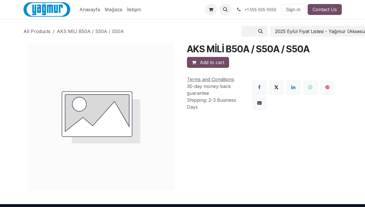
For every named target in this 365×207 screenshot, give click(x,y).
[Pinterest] (327, 87)
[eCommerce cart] (211, 9)
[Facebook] (259, 87)
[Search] (260, 31)
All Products (37, 31)
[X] (276, 87)
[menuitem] (89, 9)
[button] (225, 9)
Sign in (293, 9)
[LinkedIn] (293, 87)
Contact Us (325, 9)
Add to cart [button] (208, 62)
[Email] (259, 103)
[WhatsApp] (310, 87)
